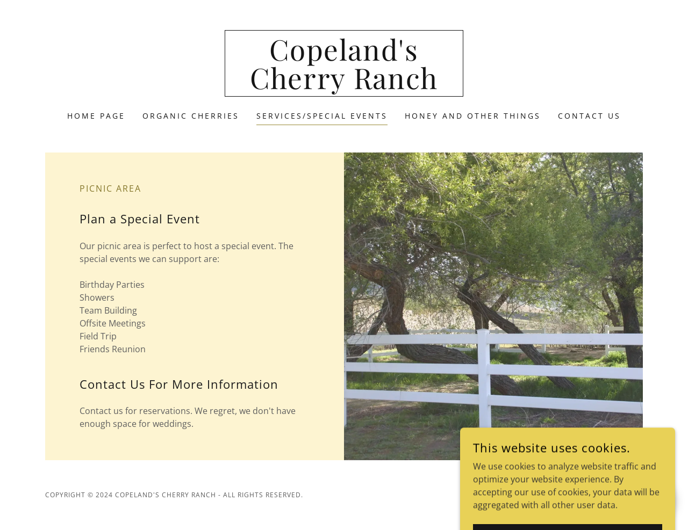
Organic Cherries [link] (190, 116)
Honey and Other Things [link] (473, 116)
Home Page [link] (96, 116)
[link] (344, 86)
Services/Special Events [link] (322, 116)
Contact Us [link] (589, 116)
